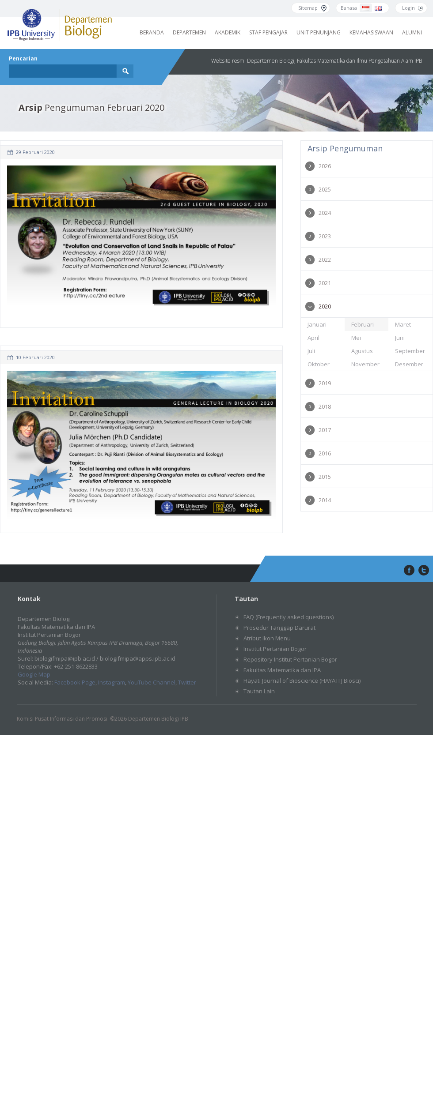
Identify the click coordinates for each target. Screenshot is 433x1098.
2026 (325, 166)
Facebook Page (74, 682)
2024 (325, 213)
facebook (408, 570)
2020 (325, 306)
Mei (356, 338)
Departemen (189, 32)
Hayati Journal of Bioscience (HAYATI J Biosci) (302, 680)
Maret (403, 324)
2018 (325, 406)
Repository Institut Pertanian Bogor (290, 659)
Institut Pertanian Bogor (275, 649)
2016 (325, 453)
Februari (362, 324)
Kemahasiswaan (371, 32)
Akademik (227, 32)
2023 (325, 236)
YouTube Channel (151, 682)
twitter (423, 570)
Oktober (319, 364)
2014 (325, 500)
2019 (325, 383)
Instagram (111, 682)
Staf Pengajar (268, 32)
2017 (325, 430)
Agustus (362, 351)
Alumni (412, 32)
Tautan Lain (259, 691)
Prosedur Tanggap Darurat (279, 628)
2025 (325, 189)
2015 (325, 477)
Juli (311, 351)
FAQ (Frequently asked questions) (288, 617)
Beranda (152, 32)
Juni (400, 338)
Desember (409, 364)
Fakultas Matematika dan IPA (282, 670)
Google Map (34, 674)
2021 (325, 283)
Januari (317, 324)
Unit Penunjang (318, 32)
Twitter (187, 682)
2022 (325, 259)
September (410, 351)
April (313, 338)
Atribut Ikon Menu (267, 638)
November (365, 364)
